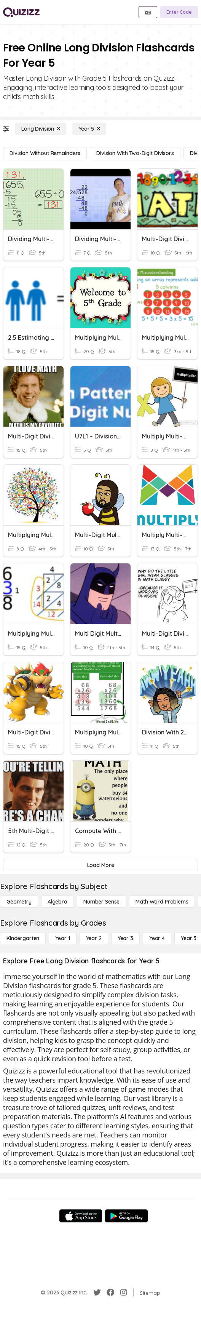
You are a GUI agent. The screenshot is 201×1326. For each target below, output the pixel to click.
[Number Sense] (101, 902)
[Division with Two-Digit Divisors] (135, 153)
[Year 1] (62, 938)
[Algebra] (57, 902)
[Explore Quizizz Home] (21, 12)
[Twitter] (97, 1292)
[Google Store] (126, 1215)
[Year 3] (125, 938)
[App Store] (80, 1215)
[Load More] (100, 865)
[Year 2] (94, 938)
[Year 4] (157, 938)
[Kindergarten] (23, 938)
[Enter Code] (179, 12)
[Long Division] (40, 129)
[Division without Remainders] (45, 153)
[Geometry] (19, 902)
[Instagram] (123, 1292)
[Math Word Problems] (162, 902)
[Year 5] (89, 129)
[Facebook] (110, 1292)
